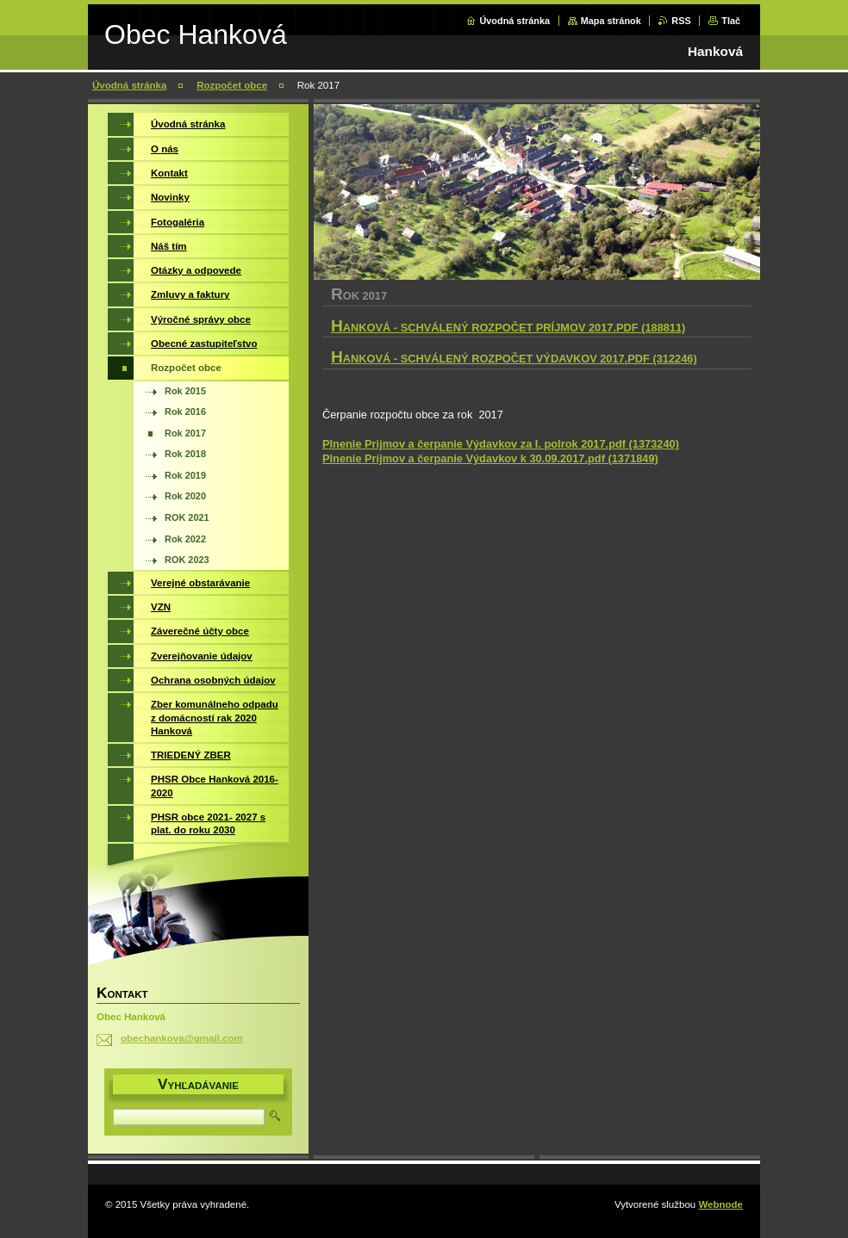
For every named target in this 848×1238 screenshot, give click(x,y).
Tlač (730, 20)
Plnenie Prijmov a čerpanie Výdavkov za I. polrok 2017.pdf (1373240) (500, 443)
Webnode (720, 1204)
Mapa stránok (611, 20)
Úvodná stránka (514, 20)
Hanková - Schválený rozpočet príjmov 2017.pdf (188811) (508, 327)
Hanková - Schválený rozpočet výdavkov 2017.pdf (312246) (514, 358)
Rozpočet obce (231, 85)
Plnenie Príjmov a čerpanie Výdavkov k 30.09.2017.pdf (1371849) (490, 458)
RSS (680, 20)
